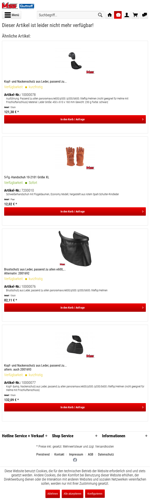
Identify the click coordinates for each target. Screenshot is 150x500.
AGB (90, 454)
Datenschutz (106, 454)
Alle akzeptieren (72, 493)
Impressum (76, 454)
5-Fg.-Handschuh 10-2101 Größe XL (26, 177)
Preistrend (43, 454)
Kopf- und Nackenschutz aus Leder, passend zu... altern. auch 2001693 (35, 367)
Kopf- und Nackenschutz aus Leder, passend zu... (35, 81)
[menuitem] (11, 15)
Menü (12, 14)
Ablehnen (52, 493)
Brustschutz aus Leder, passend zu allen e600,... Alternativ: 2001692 (35, 271)
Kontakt (59, 454)
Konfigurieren (95, 493)
